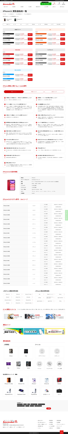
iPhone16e (28, 297)
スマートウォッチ (41, 404)
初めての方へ (6, 6)
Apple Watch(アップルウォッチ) (50, 298)
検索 (49, 408)
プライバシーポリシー (61, 424)
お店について (54, 91)
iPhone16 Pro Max (8, 300)
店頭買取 (22, 6)
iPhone (60, 294)
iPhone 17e (8, 294)
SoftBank (46, 24)
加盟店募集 (59, 420)
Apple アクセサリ (34, 404)
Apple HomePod (60, 297)
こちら (52, 118)
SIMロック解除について (42, 424)
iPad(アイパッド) (50, 294)
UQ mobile (58, 24)
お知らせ (54, 6)
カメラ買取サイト (19, 427)
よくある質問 (46, 6)
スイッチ (27, 405)
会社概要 (58, 422)
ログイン (59, 4)
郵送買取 (14, 6)
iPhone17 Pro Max (28, 294)
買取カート (54, 4)
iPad (28, 404)
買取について (13, 91)
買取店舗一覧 (38, 6)
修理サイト (12, 427)
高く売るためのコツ (41, 422)
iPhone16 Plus (28, 300)
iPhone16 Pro (18, 300)
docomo (33, 24)
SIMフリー (8, 24)
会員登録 (63, 4)
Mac (39, 294)
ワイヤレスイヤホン (21, 405)
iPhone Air (18, 294)
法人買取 (30, 6)
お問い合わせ (62, 6)
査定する (30, 34)
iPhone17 (7, 297)
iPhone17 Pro (18, 297)
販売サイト (5, 427)
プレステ (31, 405)
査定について (34, 91)
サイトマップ (59, 426)
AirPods (39, 297)
